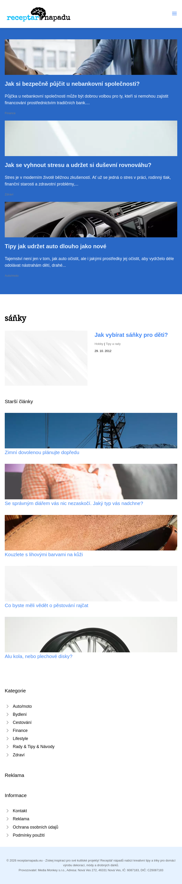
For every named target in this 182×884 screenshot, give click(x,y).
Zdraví (9, 194)
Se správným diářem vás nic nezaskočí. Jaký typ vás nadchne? (74, 503)
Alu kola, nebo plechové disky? (39, 656)
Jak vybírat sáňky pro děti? (131, 335)
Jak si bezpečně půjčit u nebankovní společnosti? (72, 84)
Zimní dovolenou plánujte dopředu (42, 452)
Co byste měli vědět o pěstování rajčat (46, 605)
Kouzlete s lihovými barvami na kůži (44, 554)
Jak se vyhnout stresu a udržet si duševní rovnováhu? (78, 165)
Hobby (99, 344)
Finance (10, 113)
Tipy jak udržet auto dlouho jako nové (55, 246)
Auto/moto (11, 275)
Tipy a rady (113, 344)
